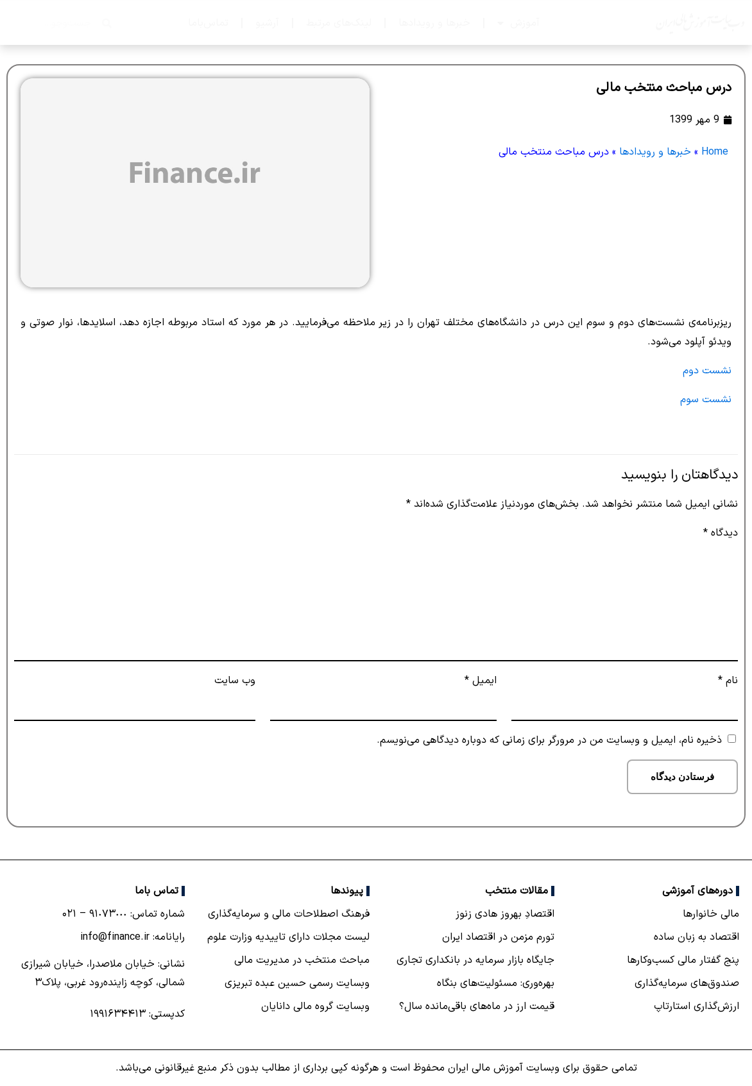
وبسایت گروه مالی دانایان (315, 1006)
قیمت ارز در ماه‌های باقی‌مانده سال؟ (476, 1006)
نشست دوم (707, 370)
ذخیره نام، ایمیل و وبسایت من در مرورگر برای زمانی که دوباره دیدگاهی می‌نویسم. (549, 740)
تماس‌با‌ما (208, 23)
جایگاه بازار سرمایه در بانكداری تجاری (475, 960)
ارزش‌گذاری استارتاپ (696, 1006)
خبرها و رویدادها (434, 23)
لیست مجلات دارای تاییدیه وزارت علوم (288, 937)
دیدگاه (720, 533)
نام (728, 680)
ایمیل (481, 680)
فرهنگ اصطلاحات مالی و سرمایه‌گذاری (289, 914)
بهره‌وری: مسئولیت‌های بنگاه (495, 983)
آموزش (518, 23)
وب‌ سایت (234, 680)
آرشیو (267, 23)
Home (714, 152)
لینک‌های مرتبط (339, 23)
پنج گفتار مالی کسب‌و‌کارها (683, 960)
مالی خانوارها (711, 914)
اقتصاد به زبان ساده (696, 937)
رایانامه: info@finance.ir (132, 937)
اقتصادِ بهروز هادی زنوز (505, 914)
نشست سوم (705, 399)
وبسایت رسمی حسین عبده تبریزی (297, 983)
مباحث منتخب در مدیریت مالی (302, 960)
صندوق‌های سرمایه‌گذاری (687, 983)
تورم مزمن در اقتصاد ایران (498, 937)
